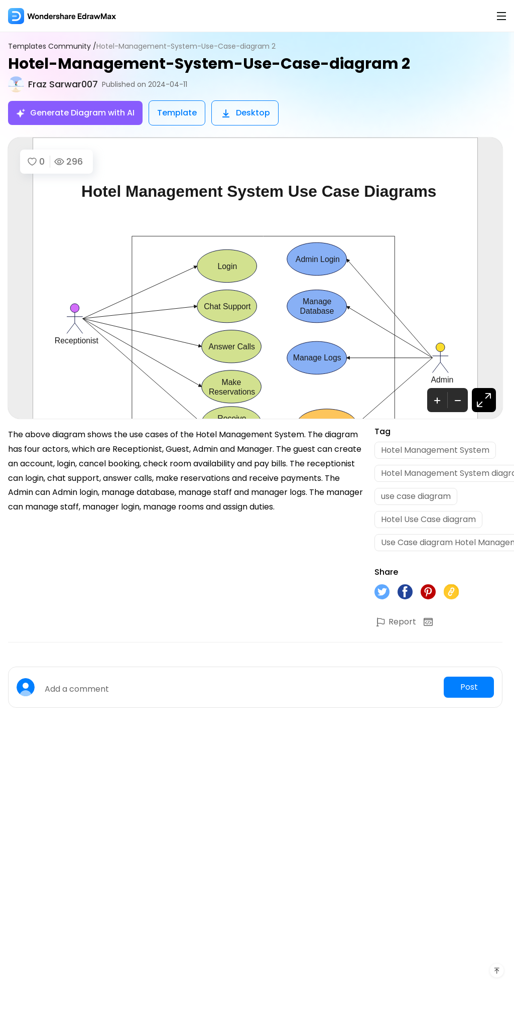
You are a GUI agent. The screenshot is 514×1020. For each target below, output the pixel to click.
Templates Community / (52, 46)
